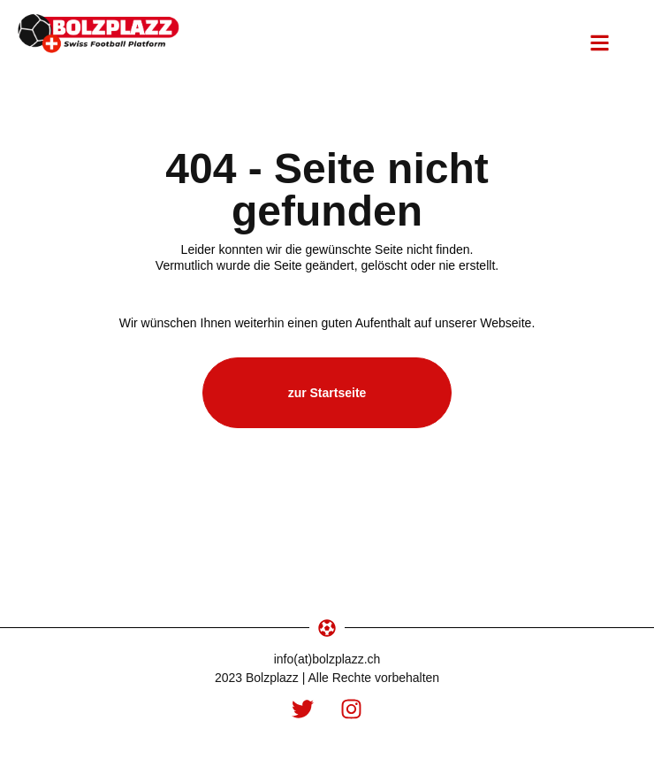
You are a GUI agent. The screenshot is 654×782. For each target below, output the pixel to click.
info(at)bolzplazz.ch (327, 659)
